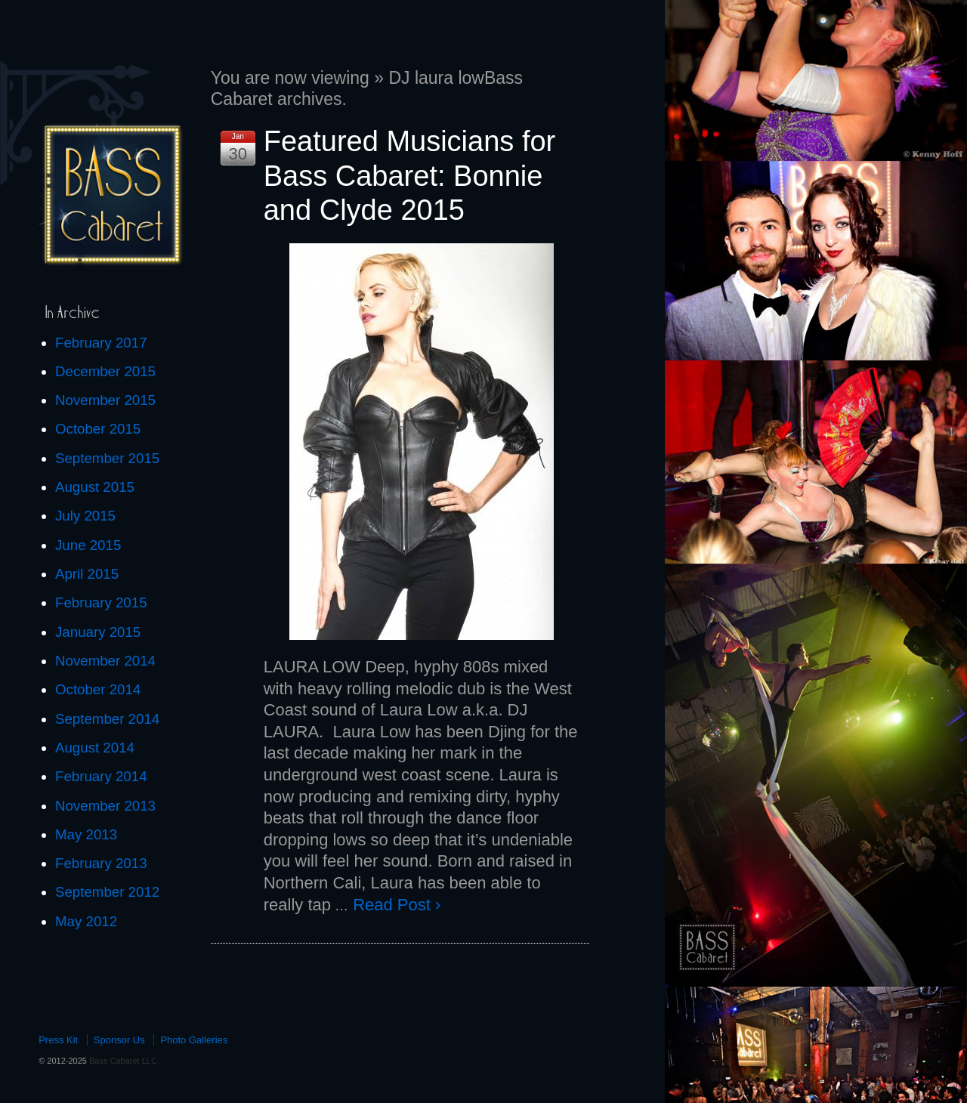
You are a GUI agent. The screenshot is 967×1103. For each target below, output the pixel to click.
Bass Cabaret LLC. (123, 1060)
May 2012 (86, 921)
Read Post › (396, 904)
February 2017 (101, 343)
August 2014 (94, 747)
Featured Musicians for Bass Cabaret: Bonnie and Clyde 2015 (410, 175)
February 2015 (101, 602)
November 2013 (105, 806)
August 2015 (94, 487)
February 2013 (101, 863)
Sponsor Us (119, 1040)
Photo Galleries (193, 1040)
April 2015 (87, 574)
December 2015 (105, 371)
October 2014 (98, 689)
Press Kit (58, 1040)
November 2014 (105, 661)
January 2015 (98, 632)
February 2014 (101, 776)
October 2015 (98, 429)
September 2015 (107, 458)
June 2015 (88, 545)
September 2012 (107, 892)
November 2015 (105, 400)
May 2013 (86, 834)
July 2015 (85, 516)
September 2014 (107, 719)
